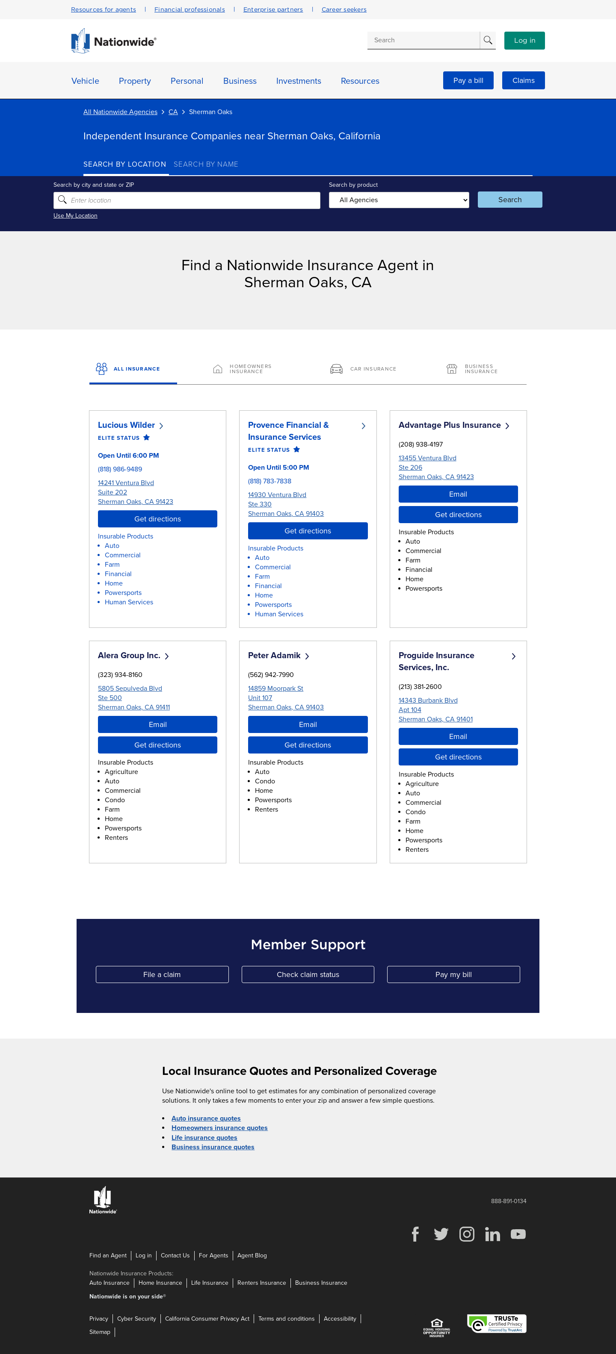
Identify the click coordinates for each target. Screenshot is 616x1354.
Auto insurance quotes (206, 1118)
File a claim (185, 976)
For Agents (213, 1255)
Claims (523, 80)
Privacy (98, 1318)
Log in (525, 40)
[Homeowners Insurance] (249, 369)
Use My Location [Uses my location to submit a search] (105, 215)
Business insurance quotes (213, 1146)
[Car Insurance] (366, 369)
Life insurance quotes (204, 1137)
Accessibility (340, 1318)
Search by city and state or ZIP (123, 184)
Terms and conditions (286, 1318)
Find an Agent (108, 1255)
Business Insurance (321, 1282)
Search (490, 199)
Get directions (157, 518)
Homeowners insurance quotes (220, 1128)
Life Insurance (209, 1282)
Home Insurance (160, 1282)
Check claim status (325, 976)
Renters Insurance (261, 1282)
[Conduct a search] (423, 40)
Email (458, 493)
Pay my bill (477, 976)
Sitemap (99, 1332)
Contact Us (175, 1255)
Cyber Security (136, 1318)
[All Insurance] (133, 369)
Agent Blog (252, 1255)
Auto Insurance (109, 1282)
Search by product (350, 184)
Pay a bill (468, 80)
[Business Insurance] (483, 369)
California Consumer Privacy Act (207, 1318)
